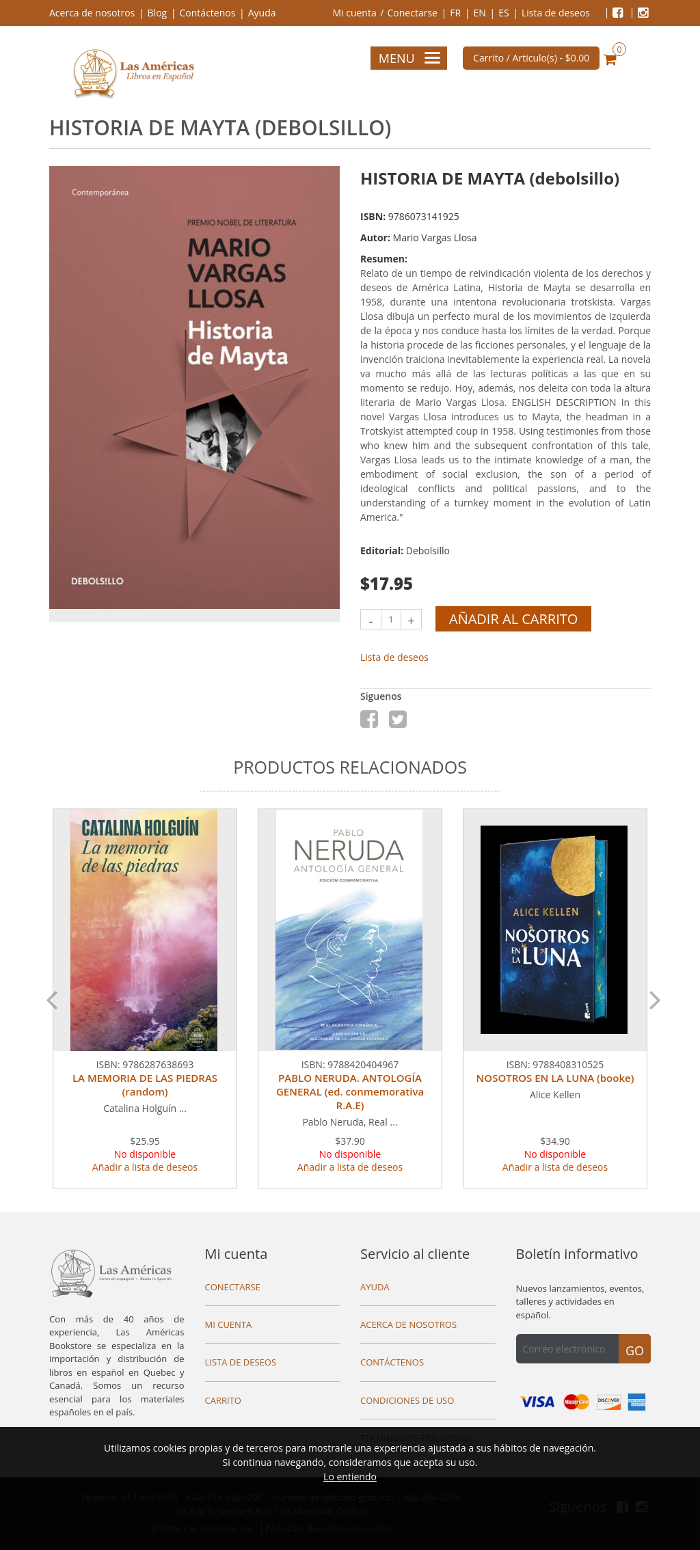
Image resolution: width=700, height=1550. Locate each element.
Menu (409, 58)
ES (503, 12)
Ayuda (262, 12)
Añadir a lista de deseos (145, 1166)
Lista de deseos (556, 12)
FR (455, 12)
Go (634, 1350)
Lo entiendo (350, 1476)
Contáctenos (208, 12)
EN (479, 12)
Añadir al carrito (513, 619)
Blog (157, 12)
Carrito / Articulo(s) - (531, 57)
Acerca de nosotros (92, 12)
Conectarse (413, 12)
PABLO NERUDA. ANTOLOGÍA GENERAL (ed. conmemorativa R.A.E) (350, 1091)
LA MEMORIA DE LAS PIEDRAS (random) (144, 1084)
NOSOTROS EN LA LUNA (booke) (555, 1078)
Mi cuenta (354, 12)
